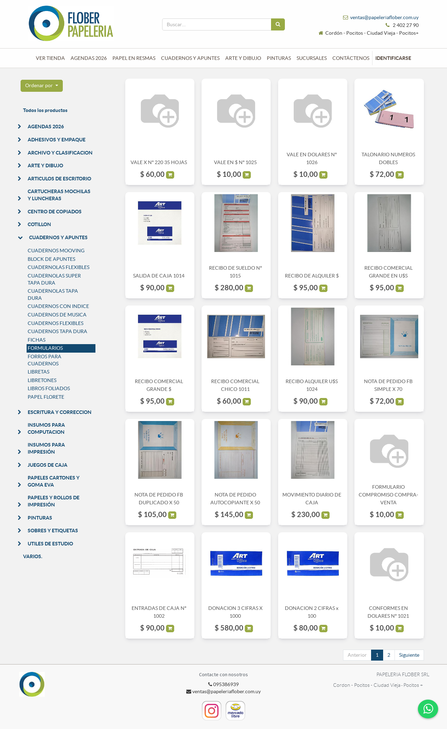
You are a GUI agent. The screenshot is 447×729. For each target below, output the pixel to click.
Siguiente (409, 655)
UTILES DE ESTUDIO (50, 543)
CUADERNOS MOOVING (56, 250)
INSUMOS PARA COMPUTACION (46, 428)
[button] (42, 86)
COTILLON (39, 224)
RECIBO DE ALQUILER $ (312, 276)
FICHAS (36, 340)
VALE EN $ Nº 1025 (235, 162)
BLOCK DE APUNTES (51, 259)
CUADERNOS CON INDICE (58, 306)
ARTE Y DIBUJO (45, 165)
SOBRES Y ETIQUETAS (53, 530)
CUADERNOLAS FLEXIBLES (58, 267)
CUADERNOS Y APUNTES (58, 237)
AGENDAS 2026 (46, 126)
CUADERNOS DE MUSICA (57, 315)
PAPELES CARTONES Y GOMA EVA (53, 481)
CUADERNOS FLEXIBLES (55, 323)
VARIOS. (32, 556)
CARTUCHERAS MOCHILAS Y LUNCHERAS (59, 195)
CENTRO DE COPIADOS (55, 211)
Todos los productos (45, 110)
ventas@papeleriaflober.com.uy (384, 17)
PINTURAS (40, 518)
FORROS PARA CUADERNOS (44, 360)
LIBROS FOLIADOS (49, 388)
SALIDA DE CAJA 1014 (158, 276)
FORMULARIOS (45, 348)
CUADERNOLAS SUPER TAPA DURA (54, 279)
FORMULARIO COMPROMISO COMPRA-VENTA (388, 495)
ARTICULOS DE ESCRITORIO (59, 178)
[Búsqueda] (278, 24)
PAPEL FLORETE (46, 397)
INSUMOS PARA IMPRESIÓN (46, 448)
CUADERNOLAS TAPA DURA (53, 294)
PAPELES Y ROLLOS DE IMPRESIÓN (53, 501)
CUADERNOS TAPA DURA (57, 331)
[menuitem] (50, 58)
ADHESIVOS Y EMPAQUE (56, 139)
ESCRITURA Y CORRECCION (60, 412)
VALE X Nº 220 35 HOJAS (159, 162)
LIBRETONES (42, 380)
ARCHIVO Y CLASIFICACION (60, 153)
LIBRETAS (38, 372)
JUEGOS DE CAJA (47, 465)
